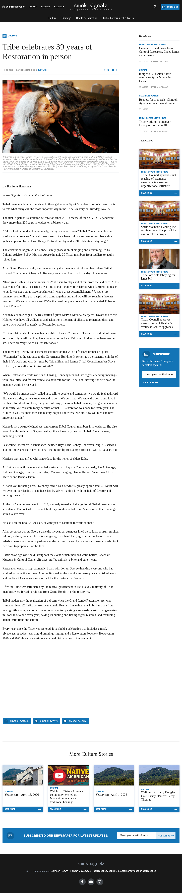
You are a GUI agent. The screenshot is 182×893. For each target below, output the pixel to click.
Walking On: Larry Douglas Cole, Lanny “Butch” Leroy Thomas (158, 796)
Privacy (74, 871)
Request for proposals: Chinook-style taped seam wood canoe (159, 101)
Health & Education (86, 18)
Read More (146, 193)
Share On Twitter (49, 721)
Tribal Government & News (118, 18)
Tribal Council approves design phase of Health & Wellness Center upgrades (157, 323)
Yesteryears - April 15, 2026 (22, 794)
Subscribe (169, 7)
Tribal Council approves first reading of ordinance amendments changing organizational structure (158, 180)
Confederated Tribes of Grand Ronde (137, 871)
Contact (33, 7)
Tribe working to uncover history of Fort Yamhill (154, 123)
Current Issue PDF (14, 7)
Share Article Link (78, 721)
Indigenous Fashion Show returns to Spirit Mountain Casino (155, 77)
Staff (65, 871)
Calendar (59, 7)
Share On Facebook (19, 721)
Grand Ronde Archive (104, 871)
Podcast (45, 7)
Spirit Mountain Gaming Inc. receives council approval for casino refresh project (158, 230)
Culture (52, 18)
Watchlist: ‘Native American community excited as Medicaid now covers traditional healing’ (67, 797)
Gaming (66, 18)
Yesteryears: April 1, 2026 (111, 794)
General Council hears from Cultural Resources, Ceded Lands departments (159, 51)
